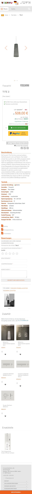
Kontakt (6, 481)
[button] (6, 48)
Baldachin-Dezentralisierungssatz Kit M (24, 343)
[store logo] (6, 3)
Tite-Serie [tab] (6, 288)
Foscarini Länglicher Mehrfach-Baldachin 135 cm (23, 375)
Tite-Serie (13, 15)
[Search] (29, 9)
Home (6, 15)
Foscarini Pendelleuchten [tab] (19, 288)
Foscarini (7, 85)
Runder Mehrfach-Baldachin (7, 406)
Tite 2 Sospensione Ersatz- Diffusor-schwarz (7, 452)
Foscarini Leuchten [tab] (9, 290)
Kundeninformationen (10, 488)
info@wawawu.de (9, 478)
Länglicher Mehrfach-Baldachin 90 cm (8, 374)
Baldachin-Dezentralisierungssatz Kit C (9, 343)
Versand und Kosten (10, 486)
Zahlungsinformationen (11, 483)
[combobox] (19, 9)
